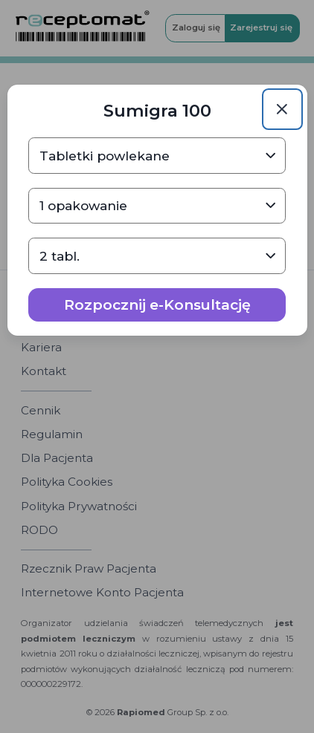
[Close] (282, 108)
